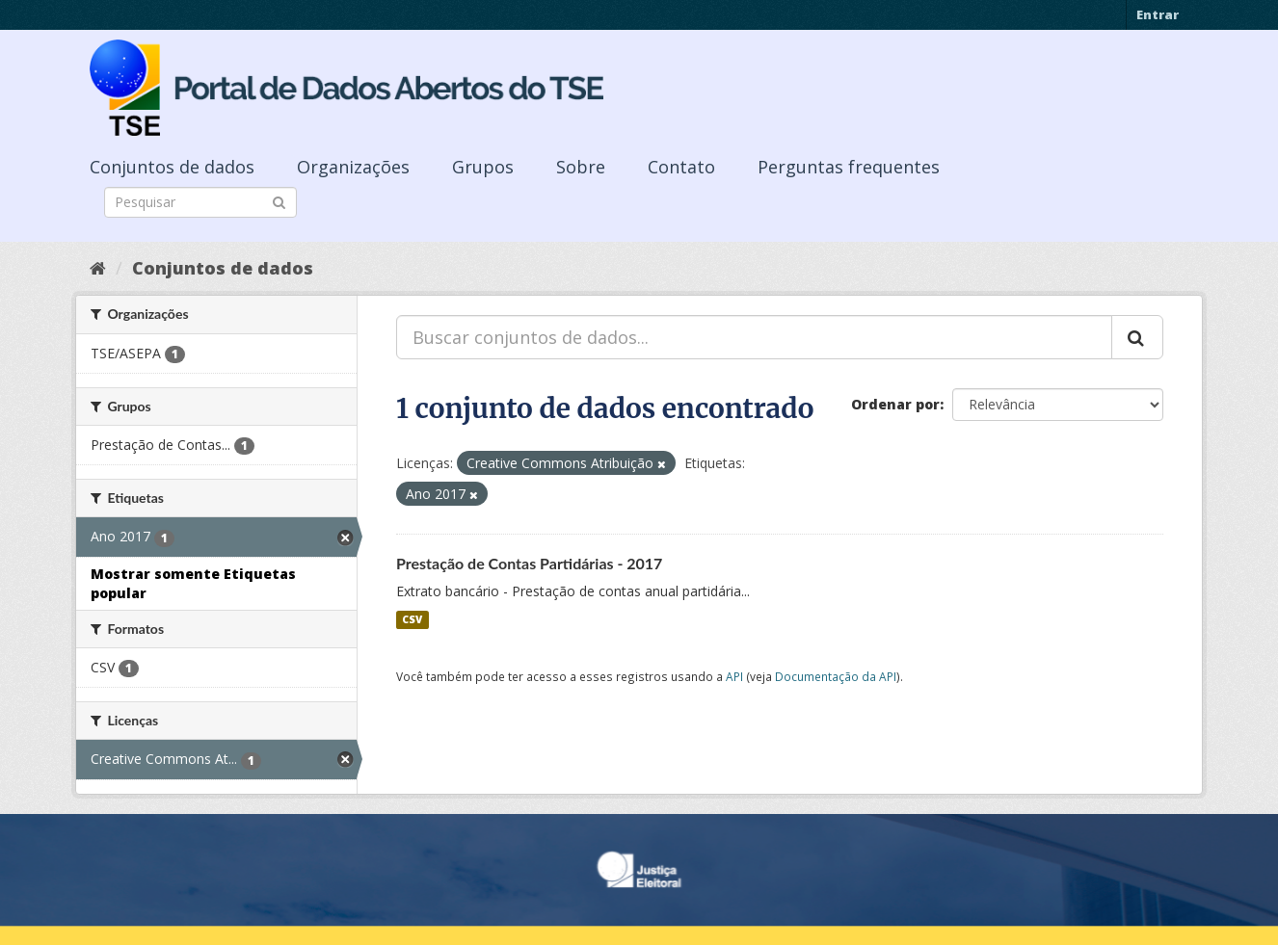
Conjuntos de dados (172, 166)
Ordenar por (895, 404)
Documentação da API (835, 676)
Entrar (1157, 14)
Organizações (353, 166)
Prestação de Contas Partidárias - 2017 (529, 563)
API (734, 676)
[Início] (98, 267)
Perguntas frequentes (849, 166)
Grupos (483, 166)
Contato (681, 166)
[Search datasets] (200, 202)
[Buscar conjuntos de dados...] (754, 337)
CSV (412, 619)
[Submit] (279, 201)
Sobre (580, 166)
